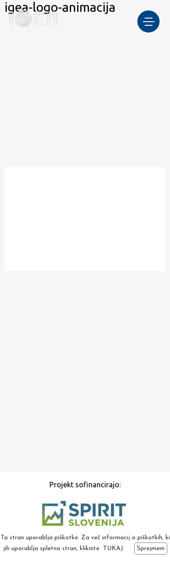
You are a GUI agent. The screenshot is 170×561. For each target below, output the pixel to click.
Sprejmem (151, 548)
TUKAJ (113, 548)
